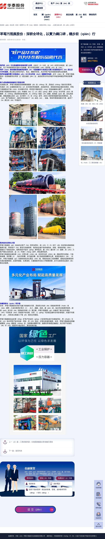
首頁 (35, 15)
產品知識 (69, 15)
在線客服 (98, 485)
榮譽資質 (39, 8)
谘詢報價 (98, 495)
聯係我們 (92, 15)
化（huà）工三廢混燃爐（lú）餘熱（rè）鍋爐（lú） (92, 162)
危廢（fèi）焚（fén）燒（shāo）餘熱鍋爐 (92, 104)
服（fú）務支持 (81, 16)
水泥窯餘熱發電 (92, 123)
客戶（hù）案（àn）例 (60, 3)
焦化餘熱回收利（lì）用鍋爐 (92, 143)
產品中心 (39, 3)
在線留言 (98, 515)
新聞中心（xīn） (58, 16)
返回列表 (18, 451)
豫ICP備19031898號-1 (89, 536)
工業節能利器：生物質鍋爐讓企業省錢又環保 (36, 442)
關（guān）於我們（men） (47, 17)
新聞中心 (23, 25)
